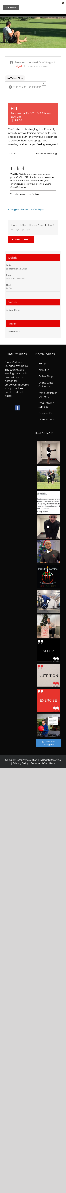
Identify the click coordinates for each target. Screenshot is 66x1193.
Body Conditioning (46, 153)
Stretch (13, 153)
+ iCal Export (37, 209)
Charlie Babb (13, 331)
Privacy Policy (20, 763)
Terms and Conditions (43, 763)
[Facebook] (17, 407)
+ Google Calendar (18, 209)
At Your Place (13, 310)
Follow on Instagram (48, 743)
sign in (19, 66)
